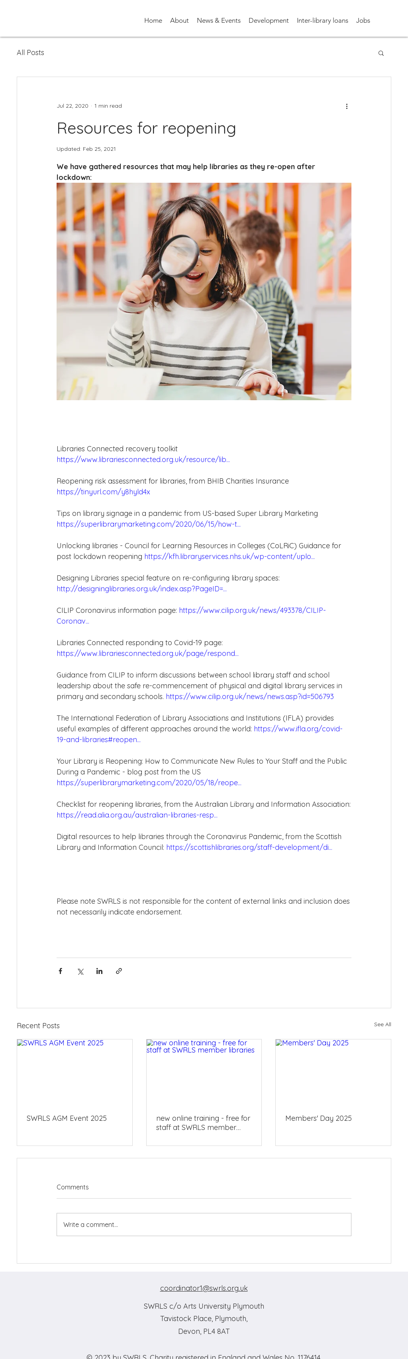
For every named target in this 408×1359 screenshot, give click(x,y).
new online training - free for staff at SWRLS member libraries (203, 1123)
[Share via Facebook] (60, 971)
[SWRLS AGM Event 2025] (74, 1071)
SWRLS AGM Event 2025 (67, 1118)
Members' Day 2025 (318, 1118)
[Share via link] (119, 971)
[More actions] (346, 106)
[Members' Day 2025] (333, 1071)
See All (382, 1024)
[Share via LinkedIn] (99, 971)
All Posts (30, 52)
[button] (179, 20)
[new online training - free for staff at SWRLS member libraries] (204, 1071)
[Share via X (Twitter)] (80, 971)
